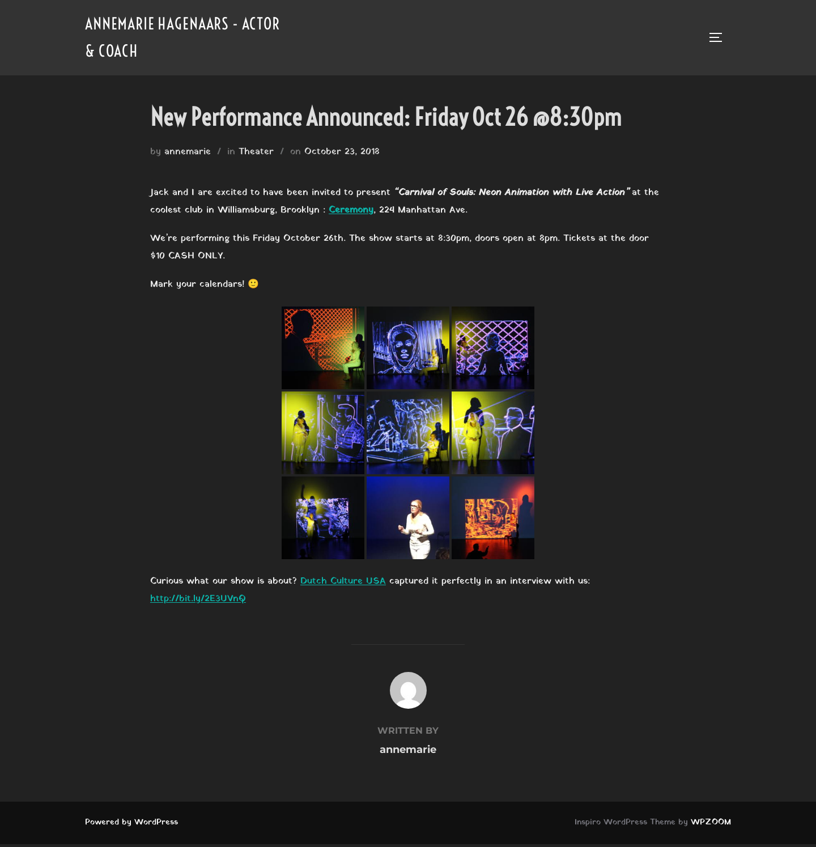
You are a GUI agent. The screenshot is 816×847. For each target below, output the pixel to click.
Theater (256, 155)
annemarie (187, 155)
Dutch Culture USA (343, 584)
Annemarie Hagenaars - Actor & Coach (169, 39)
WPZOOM (711, 825)
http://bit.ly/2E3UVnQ (198, 601)
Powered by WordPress (131, 825)
